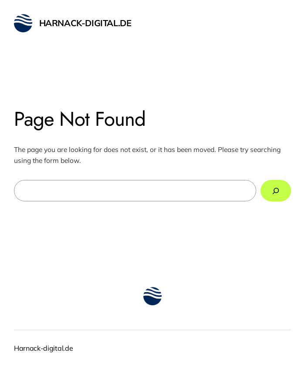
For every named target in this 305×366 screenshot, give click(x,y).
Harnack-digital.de (85, 22)
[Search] (276, 190)
